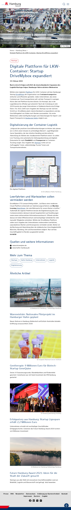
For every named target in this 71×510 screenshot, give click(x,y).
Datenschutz (30, 494)
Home (12, 50)
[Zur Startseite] (11, 4)
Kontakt (65, 494)
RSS (12, 494)
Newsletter (20, 494)
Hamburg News (21, 50)
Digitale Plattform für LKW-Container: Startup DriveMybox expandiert (34, 53)
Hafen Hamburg (26, 260)
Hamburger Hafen (31, 118)
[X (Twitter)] (37, 500)
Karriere (37, 496)
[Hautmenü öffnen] (67, 4)
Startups (14, 61)
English (44, 496)
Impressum (28, 496)
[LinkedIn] (33, 500)
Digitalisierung (16, 265)
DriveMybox (20, 94)
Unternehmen (40, 260)
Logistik (51, 260)
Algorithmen (21, 208)
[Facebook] (30, 500)
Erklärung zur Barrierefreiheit (48, 494)
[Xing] (40, 500)
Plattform (29, 92)
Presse (6, 494)
